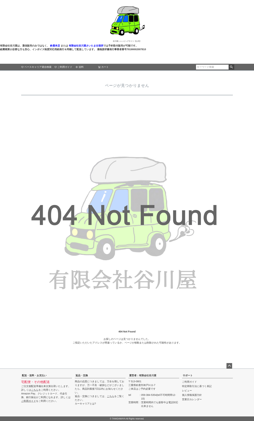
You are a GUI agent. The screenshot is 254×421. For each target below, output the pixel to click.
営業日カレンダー (192, 399)
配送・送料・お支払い (34, 375)
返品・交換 (81, 375)
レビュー (187, 390)
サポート (188, 375)
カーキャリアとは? (85, 403)
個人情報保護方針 (192, 395)
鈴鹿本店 (55, 45)
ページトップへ (229, 366)
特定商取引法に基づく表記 (197, 386)
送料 (79, 67)
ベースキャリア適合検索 (36, 67)
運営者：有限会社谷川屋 (142, 375)
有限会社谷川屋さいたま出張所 (85, 45)
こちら (34, 389)
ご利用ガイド (63, 67)
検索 (231, 67)
